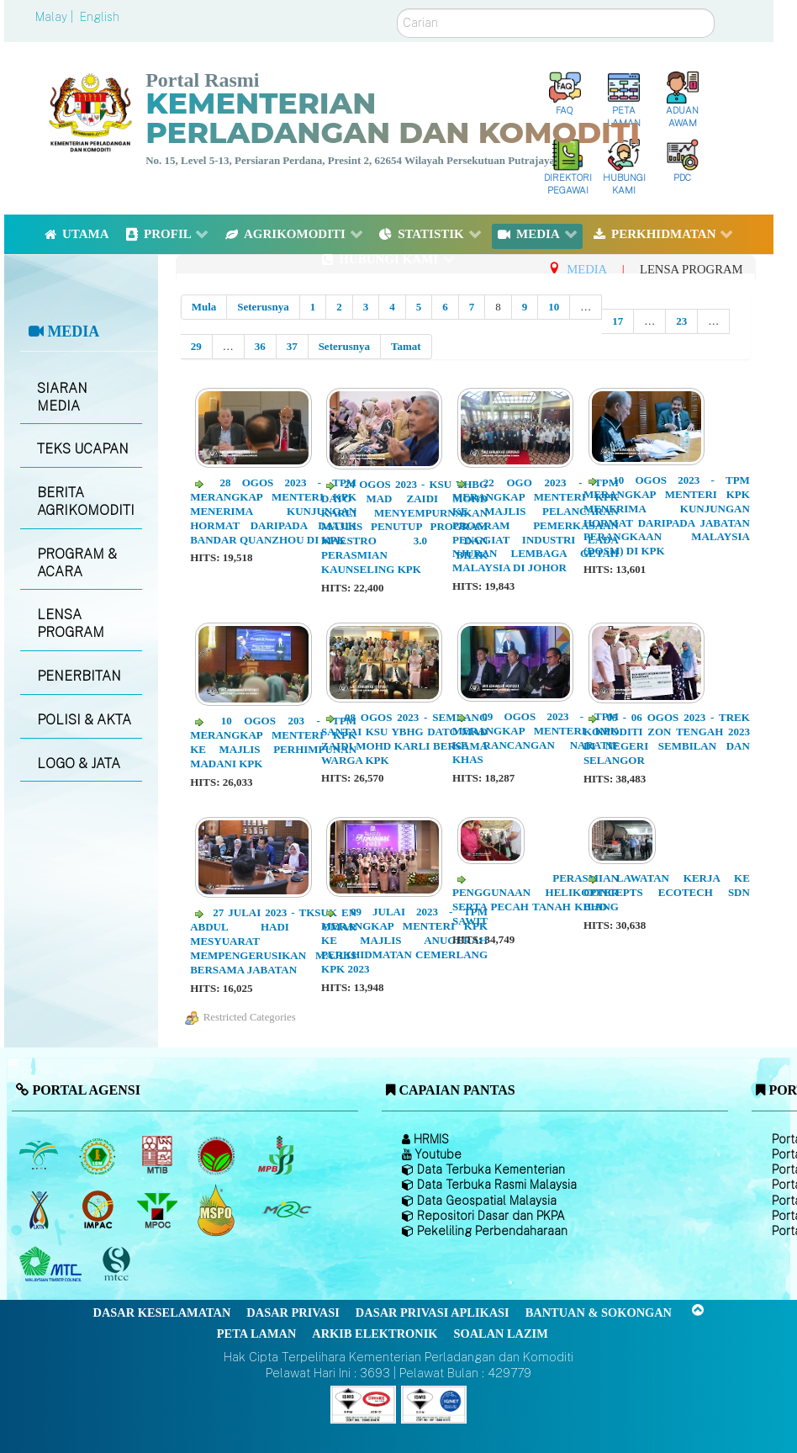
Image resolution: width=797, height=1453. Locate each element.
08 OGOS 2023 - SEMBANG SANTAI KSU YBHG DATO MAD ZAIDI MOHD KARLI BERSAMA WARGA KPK (404, 738)
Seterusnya (262, 306)
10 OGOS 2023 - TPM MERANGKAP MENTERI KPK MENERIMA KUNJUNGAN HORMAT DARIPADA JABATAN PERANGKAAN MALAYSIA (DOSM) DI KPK (666, 515)
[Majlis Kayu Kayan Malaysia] (52, 1264)
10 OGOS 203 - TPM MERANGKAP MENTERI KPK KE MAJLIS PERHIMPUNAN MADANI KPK (273, 742)
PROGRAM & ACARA (77, 563)
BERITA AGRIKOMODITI (86, 501)
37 (292, 346)
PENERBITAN (79, 676)
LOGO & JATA (78, 764)
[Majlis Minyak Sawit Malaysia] (158, 1209)
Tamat (406, 346)
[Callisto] (363, 1404)
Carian (397, 8)
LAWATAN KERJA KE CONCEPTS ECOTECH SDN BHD (666, 892)
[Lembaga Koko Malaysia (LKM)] (218, 1155)
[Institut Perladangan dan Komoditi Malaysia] (99, 1209)
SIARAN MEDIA (62, 397)
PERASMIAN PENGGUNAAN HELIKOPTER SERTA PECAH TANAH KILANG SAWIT (535, 899)
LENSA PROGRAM (70, 623)
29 (196, 346)
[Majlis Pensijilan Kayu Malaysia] (118, 1264)
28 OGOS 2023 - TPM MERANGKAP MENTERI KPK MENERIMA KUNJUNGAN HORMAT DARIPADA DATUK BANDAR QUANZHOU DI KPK (273, 511)
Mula (204, 306)
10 (553, 306)
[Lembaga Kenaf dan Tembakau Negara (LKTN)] (40, 1209)
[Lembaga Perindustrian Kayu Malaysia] (158, 1155)
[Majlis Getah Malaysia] (286, 1209)
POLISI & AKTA (84, 720)
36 (260, 346)
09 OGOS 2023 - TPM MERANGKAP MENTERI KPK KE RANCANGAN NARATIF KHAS (535, 738)
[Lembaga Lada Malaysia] (277, 1155)
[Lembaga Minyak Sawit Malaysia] (40, 1155)
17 (617, 321)
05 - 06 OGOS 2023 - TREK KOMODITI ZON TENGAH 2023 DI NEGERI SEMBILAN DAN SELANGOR (666, 738)
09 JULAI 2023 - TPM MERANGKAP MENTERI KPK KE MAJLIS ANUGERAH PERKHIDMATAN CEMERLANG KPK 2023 (404, 940)
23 (681, 321)
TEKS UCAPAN (83, 449)
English (99, 17)
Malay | (56, 17)
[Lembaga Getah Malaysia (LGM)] (99, 1155)
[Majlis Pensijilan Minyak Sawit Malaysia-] (218, 1209)
